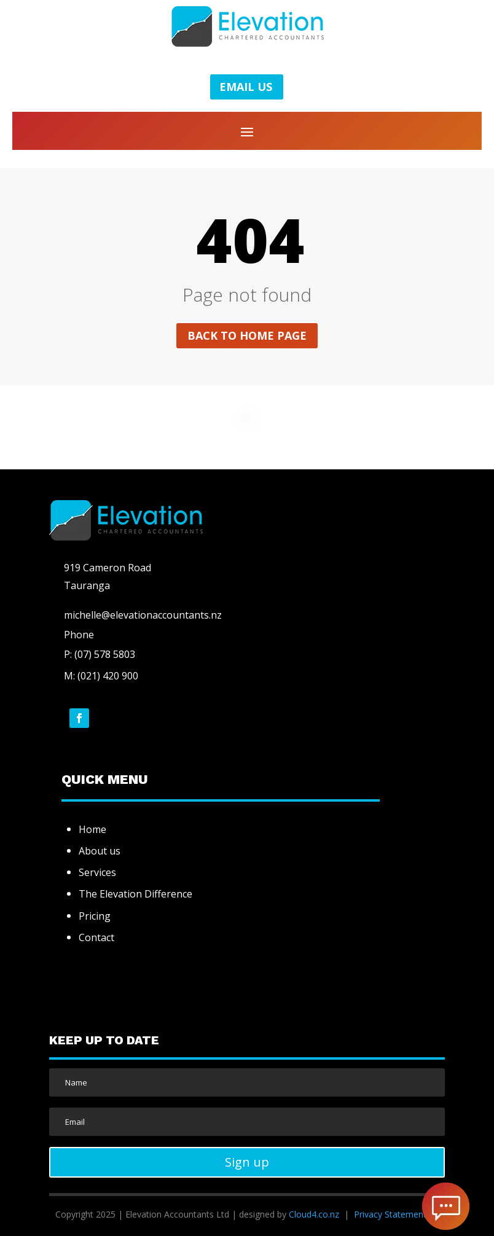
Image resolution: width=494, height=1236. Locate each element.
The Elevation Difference (135, 894)
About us (99, 851)
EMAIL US (245, 86)
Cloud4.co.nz (314, 1214)
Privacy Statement (390, 1214)
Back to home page (247, 335)
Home (92, 829)
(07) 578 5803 (103, 654)
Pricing (95, 916)
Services (97, 872)
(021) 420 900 (107, 676)
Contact (96, 937)
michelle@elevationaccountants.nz (143, 615)
